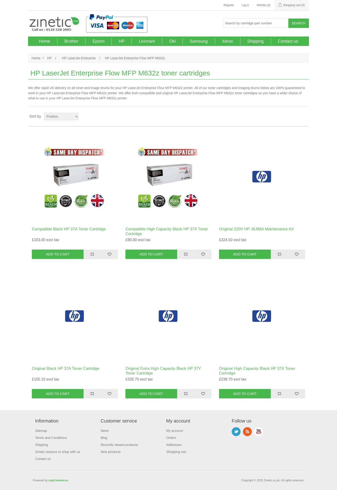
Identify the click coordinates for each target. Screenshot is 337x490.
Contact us (288, 41)
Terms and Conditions (51, 438)
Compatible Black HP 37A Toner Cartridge (69, 229)
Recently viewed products (119, 445)
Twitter (236, 431)
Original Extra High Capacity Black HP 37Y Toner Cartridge (163, 370)
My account (174, 431)
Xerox (227, 41)
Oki (172, 41)
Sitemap (41, 431)
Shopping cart (176, 452)
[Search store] (256, 23)
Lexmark (147, 41)
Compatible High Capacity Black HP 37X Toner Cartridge (166, 231)
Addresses (174, 445)
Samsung (199, 41)
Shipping (255, 41)
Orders (171, 438)
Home (44, 41)
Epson (98, 41)
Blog (104, 438)
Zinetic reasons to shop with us (57, 452)
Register (228, 5)
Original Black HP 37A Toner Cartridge (65, 368)
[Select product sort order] (61, 116)
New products (111, 452)
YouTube (258, 431)
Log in (245, 5)
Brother (71, 41)
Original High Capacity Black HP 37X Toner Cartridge (257, 370)
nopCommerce (58, 480)
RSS (247, 431)
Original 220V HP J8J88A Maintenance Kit (256, 229)
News (105, 431)
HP (122, 41)
